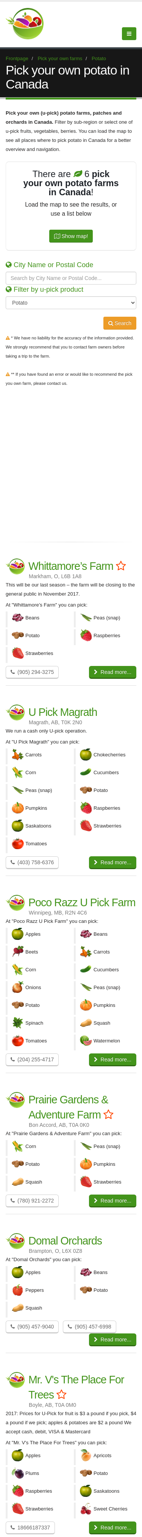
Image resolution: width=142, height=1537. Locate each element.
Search (119, 323)
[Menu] (129, 33)
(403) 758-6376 (32, 862)
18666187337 (30, 1528)
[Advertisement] (71, 463)
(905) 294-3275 (32, 672)
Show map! (71, 236)
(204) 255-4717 (32, 1059)
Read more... (112, 672)
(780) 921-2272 (32, 1201)
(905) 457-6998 (89, 1327)
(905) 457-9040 (32, 1327)
